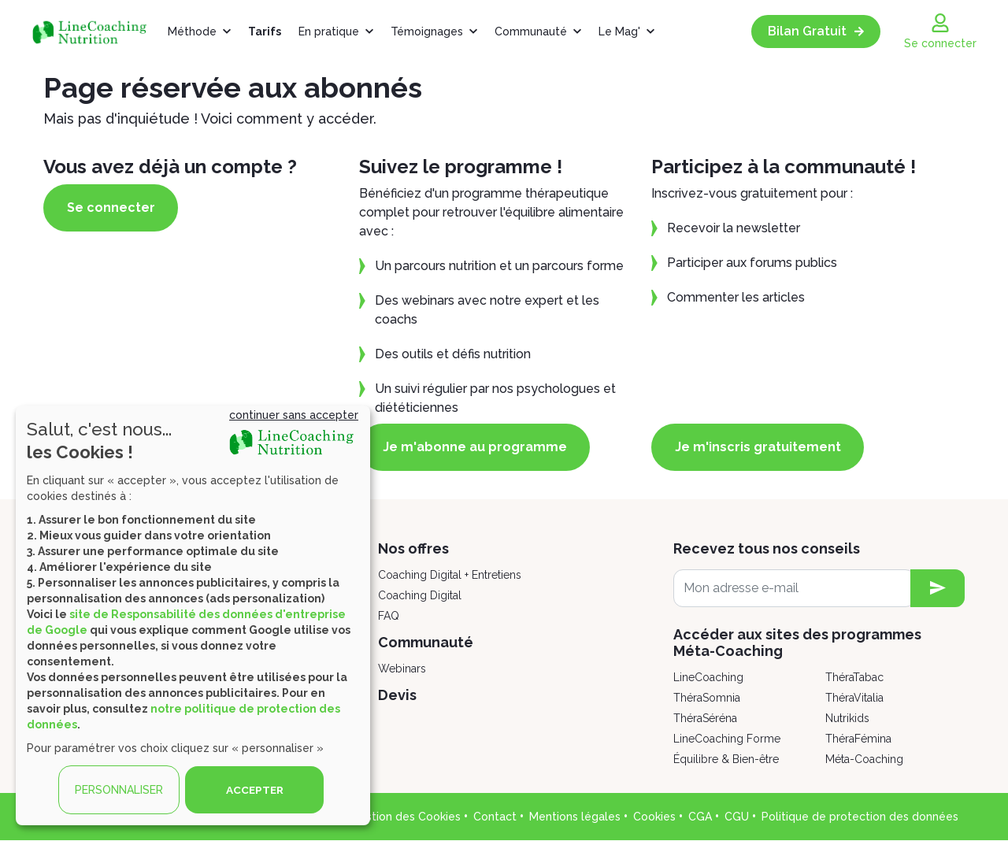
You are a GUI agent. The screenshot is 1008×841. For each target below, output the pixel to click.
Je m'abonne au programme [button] (479, 446)
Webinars (402, 668)
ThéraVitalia (854, 697)
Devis (397, 695)
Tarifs (264, 31)
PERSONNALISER (119, 790)
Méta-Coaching (864, 759)
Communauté (531, 31)
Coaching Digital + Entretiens (449, 575)
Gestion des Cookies (405, 816)
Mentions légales (575, 816)
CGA (700, 816)
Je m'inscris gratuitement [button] (763, 446)
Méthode (192, 31)
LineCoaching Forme (726, 738)
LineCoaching (708, 677)
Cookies (654, 816)
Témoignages (427, 31)
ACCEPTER (254, 790)
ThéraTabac (854, 677)
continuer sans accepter (293, 415)
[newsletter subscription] (937, 588)
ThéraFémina (858, 738)
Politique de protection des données (860, 816)
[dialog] (193, 615)
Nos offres (413, 548)
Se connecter (116, 207)
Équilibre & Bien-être (726, 759)
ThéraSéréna (705, 718)
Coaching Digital (419, 595)
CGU (736, 816)
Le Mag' (619, 31)
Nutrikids (847, 718)
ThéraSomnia (706, 697)
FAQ (388, 615)
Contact (495, 816)
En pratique (328, 31)
